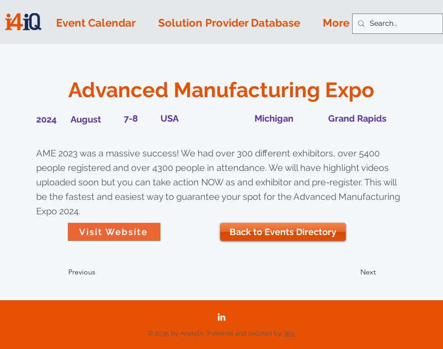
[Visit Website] (114, 232)
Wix (289, 333)
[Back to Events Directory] (283, 232)
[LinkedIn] (221, 316)
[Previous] (98, 272)
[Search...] (397, 23)
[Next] (353, 272)
